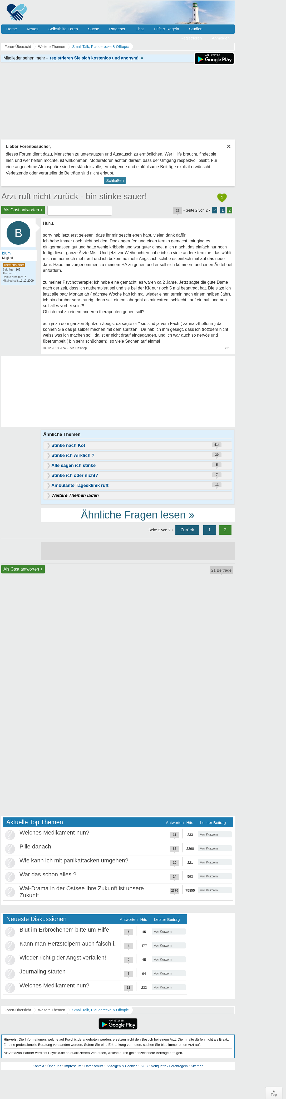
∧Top (274, 1093)
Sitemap (197, 1066)
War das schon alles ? (47, 874)
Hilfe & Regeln (166, 29)
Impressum (72, 1066)
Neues (32, 29)
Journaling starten (42, 971)
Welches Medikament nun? (54, 832)
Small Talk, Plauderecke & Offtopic (100, 1010)
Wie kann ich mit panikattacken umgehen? (73, 860)
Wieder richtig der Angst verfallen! (62, 957)
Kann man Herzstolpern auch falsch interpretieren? (84, 943)
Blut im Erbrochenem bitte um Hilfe (64, 929)
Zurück (187, 529)
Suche (93, 29)
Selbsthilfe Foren (63, 29)
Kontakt (38, 1066)
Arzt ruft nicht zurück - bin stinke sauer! (74, 196)
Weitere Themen (51, 1010)
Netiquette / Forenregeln (169, 1066)
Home (11, 29)
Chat (139, 29)
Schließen (115, 180)
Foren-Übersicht (17, 1010)
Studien (196, 29)
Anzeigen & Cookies (121, 1066)
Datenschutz (93, 1066)
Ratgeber (117, 29)
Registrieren (191, 38)
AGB (143, 1066)
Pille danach (35, 846)
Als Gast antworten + (23, 210)
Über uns (54, 1066)
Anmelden (221, 38)
